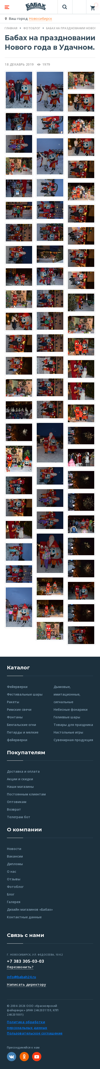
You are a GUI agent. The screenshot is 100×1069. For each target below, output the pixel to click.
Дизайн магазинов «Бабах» (30, 909)
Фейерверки (17, 687)
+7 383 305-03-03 (25, 961)
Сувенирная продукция (73, 740)
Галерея (13, 902)
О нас (11, 871)
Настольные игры (68, 732)
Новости (14, 849)
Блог (10, 894)
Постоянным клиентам (26, 794)
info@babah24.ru (21, 976)
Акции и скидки (20, 779)
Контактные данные (24, 917)
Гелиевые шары (67, 717)
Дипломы (15, 864)
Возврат (14, 809)
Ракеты (13, 702)
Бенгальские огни (21, 724)
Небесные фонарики (71, 709)
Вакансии (15, 856)
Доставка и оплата (23, 771)
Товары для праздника (73, 724)
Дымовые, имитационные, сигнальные (67, 694)
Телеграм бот (18, 817)
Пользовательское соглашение (35, 1033)
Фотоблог (15, 886)
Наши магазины (20, 786)
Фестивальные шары (24, 694)
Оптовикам (16, 802)
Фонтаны (15, 717)
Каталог (18, 668)
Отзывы (13, 879)
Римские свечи (19, 709)
